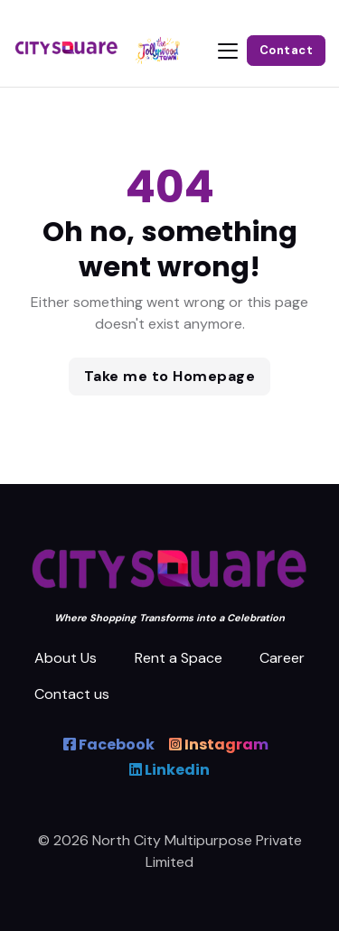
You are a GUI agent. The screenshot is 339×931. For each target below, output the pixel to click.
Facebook (109, 744)
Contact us (71, 693)
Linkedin (169, 769)
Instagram (218, 744)
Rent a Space (178, 657)
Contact (286, 50)
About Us (65, 657)
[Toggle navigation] (228, 51)
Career (282, 657)
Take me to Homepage (170, 376)
